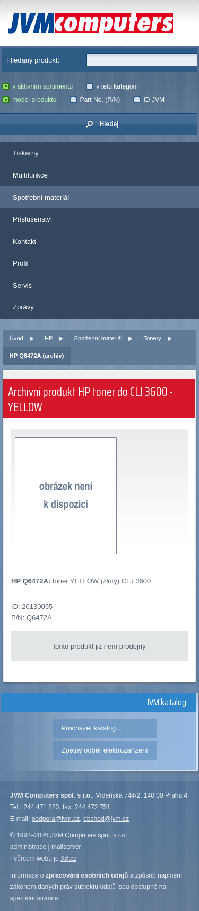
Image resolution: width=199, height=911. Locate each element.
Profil (21, 263)
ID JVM (149, 99)
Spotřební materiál (41, 197)
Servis (22, 285)
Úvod (16, 338)
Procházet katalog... (92, 728)
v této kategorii (112, 86)
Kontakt (24, 241)
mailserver (66, 847)
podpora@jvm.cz (56, 818)
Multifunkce (30, 175)
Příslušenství (32, 219)
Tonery (152, 338)
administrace (28, 847)
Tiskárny (26, 153)
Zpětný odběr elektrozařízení (105, 750)
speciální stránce (34, 898)
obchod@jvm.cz (106, 818)
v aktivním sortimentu (37, 86)
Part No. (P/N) (95, 99)
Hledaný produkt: (33, 60)
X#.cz (68, 858)
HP (49, 338)
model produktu (29, 99)
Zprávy (23, 307)
